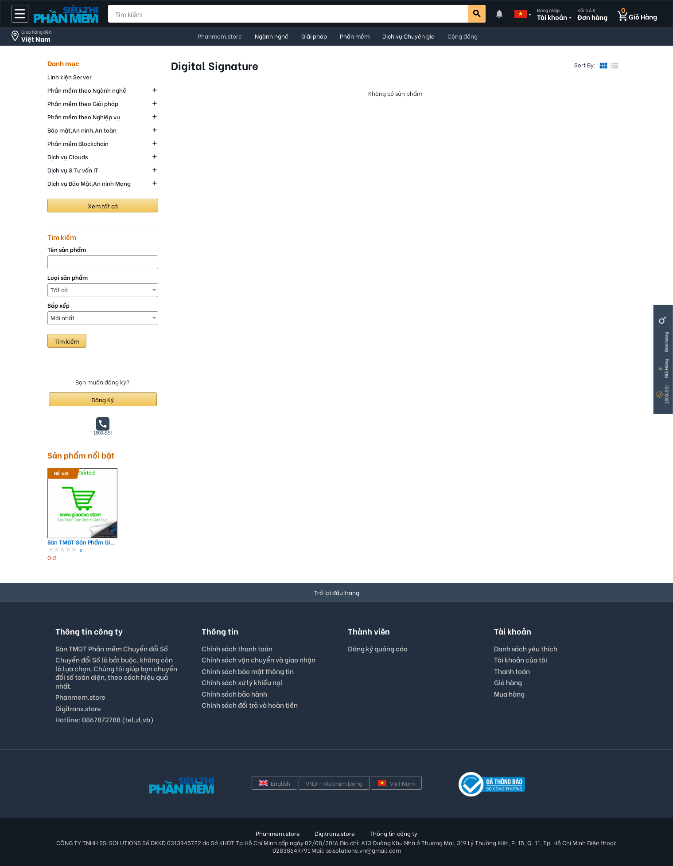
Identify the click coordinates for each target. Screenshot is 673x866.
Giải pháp (314, 35)
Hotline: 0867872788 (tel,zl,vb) (104, 719)
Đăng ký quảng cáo (378, 648)
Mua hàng (509, 693)
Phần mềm (355, 35)
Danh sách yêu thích (525, 648)
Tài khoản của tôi (520, 659)
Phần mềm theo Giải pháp (82, 103)
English (274, 783)
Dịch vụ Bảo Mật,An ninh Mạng (89, 183)
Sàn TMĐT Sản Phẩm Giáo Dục (82, 542)
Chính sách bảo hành (234, 693)
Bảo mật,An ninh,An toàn (82, 129)
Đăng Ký (102, 399)
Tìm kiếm (66, 341)
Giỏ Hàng (666, 368)
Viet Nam (396, 783)
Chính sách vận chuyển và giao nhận (258, 659)
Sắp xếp (58, 305)
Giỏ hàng (508, 682)
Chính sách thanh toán (237, 648)
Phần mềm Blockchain (78, 143)
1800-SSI (667, 394)
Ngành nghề (271, 35)
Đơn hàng (666, 342)
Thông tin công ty (393, 833)
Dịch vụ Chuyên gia (408, 35)
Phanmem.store (220, 35)
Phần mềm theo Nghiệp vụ (83, 116)
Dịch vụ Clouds (67, 156)
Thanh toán (512, 671)
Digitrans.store (78, 708)
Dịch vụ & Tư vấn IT (72, 169)
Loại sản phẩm (67, 277)
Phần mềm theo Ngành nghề (86, 90)
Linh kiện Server (69, 76)
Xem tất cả (103, 205)
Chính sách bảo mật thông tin (248, 671)
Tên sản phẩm (66, 249)
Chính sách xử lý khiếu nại (242, 682)
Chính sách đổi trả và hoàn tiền (250, 704)
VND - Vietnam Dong (334, 783)
